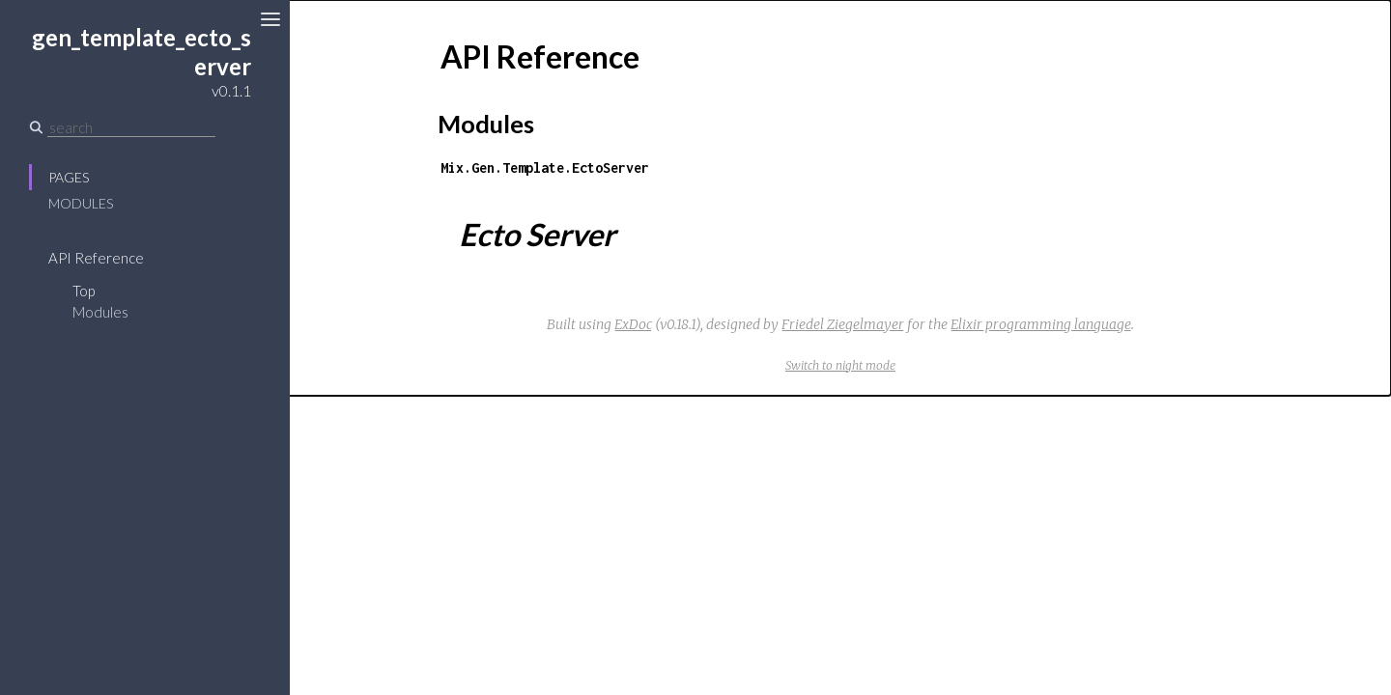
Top (83, 290)
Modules (80, 203)
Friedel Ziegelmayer (842, 324)
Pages (68, 177)
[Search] (131, 127)
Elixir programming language (1041, 324)
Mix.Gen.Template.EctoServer (544, 167)
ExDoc (633, 324)
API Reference (96, 257)
